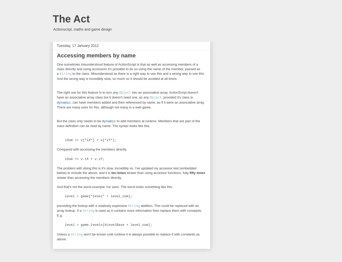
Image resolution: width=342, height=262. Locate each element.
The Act (71, 18)
